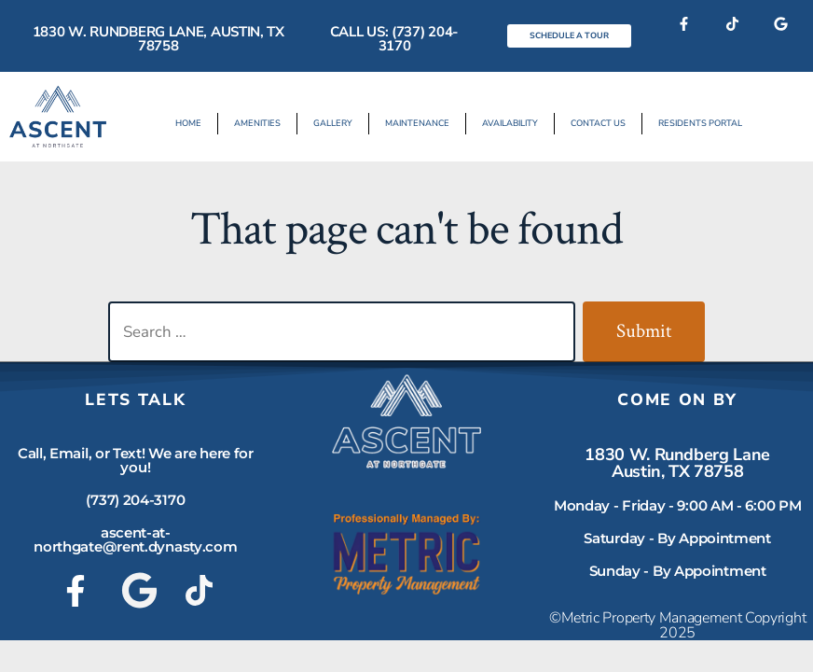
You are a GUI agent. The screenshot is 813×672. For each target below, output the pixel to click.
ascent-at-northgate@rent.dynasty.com (135, 539)
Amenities (263, 123)
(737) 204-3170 (135, 500)
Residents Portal (694, 123)
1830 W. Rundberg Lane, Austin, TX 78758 (158, 38)
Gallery (336, 123)
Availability (508, 123)
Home (196, 123)
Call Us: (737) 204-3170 (394, 38)
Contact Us (594, 123)
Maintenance (418, 123)
